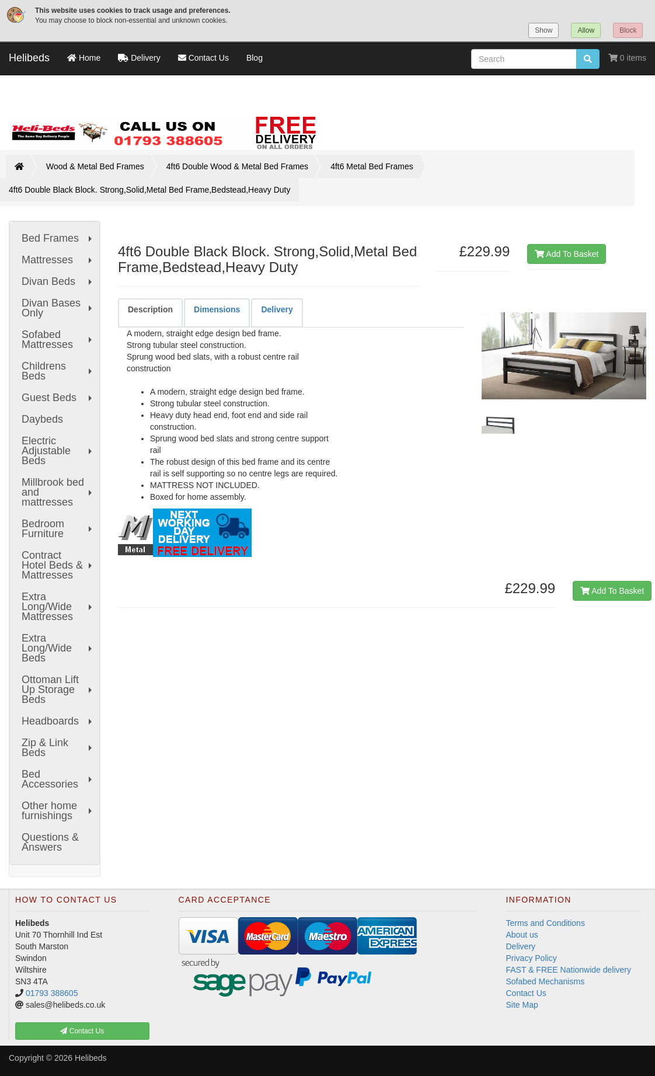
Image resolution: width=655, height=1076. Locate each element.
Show (543, 30)
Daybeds (42, 419)
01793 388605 (52, 993)
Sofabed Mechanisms (545, 981)
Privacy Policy (531, 958)
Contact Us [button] (82, 1031)
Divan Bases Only (58, 308)
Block (627, 30)
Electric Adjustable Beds (58, 450)
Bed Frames (58, 238)
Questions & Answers (50, 842)
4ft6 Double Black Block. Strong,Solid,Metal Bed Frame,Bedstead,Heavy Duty (149, 189)
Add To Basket (566, 254)
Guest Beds (58, 397)
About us (522, 934)
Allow (585, 30)
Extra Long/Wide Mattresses (58, 606)
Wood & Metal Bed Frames (95, 166)
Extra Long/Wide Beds (58, 648)
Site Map (522, 1004)
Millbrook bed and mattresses (58, 492)
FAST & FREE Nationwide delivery (569, 969)
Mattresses (58, 260)
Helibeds (29, 58)
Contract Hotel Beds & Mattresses (58, 565)
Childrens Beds (58, 371)
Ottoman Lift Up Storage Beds (58, 689)
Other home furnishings (58, 810)
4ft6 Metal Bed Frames (371, 166)
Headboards (58, 721)
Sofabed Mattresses (58, 339)
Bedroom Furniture (58, 528)
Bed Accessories (58, 779)
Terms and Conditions (545, 923)
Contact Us (526, 993)
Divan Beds (58, 281)
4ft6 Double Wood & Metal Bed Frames (237, 166)
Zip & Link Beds (58, 747)
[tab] (150, 312)
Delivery (521, 946)
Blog (254, 57)
